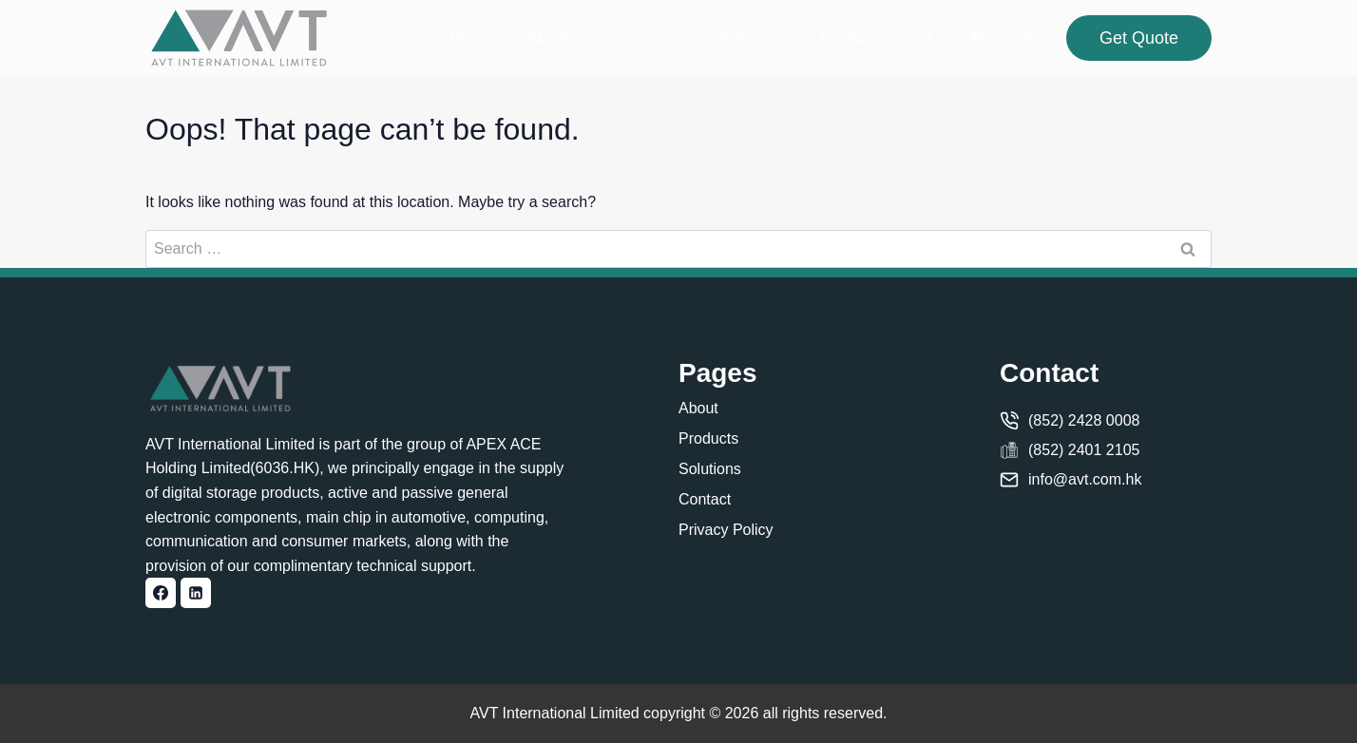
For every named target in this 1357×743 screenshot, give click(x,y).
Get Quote (1138, 38)
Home (469, 37)
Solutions (709, 469)
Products (636, 37)
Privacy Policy (726, 530)
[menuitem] (920, 38)
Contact (846, 37)
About (548, 37)
